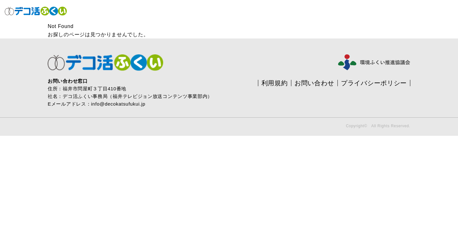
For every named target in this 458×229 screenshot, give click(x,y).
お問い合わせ (314, 83)
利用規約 (274, 83)
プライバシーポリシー (374, 83)
